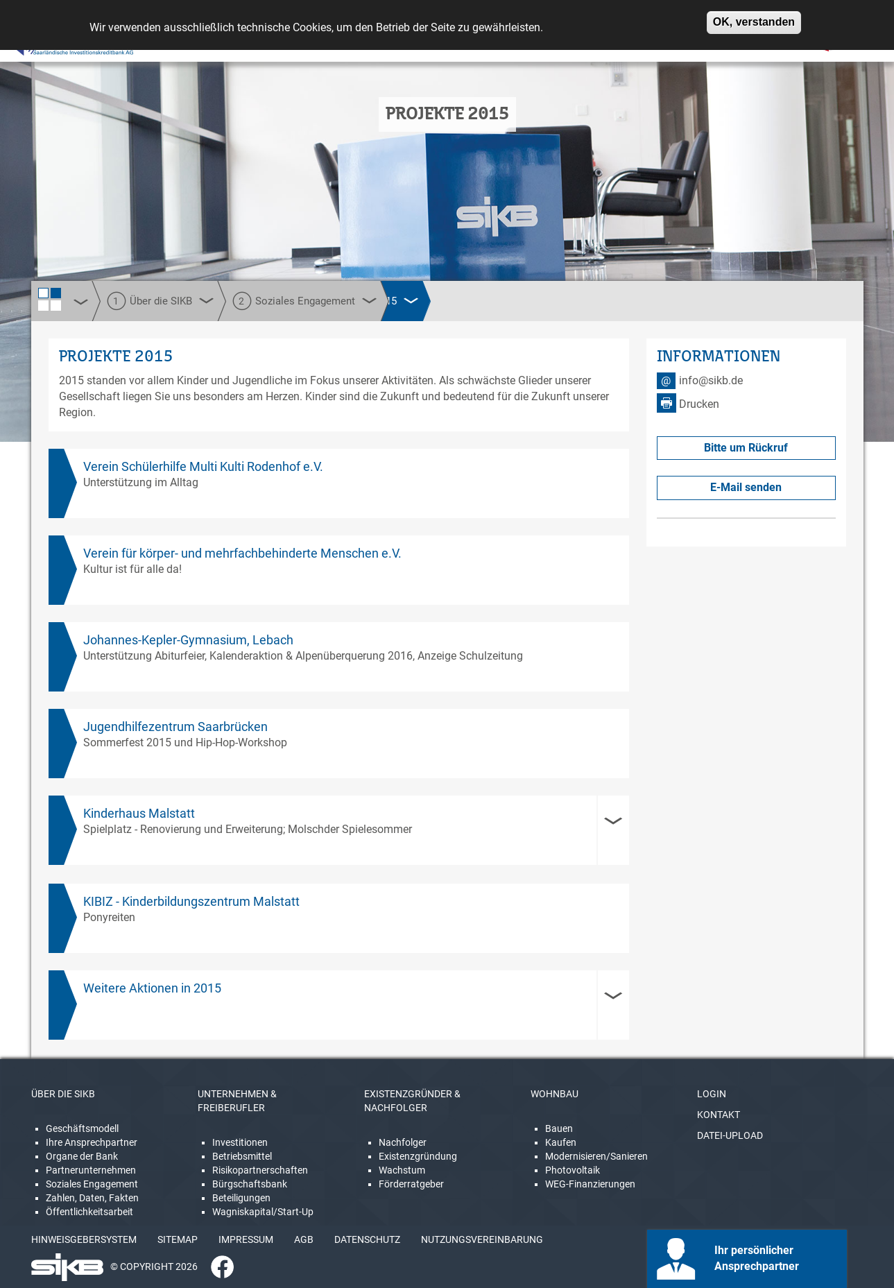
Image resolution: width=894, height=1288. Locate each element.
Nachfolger (403, 1142)
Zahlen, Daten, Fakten (92, 1197)
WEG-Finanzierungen (590, 1184)
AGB (303, 1239)
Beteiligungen (241, 1197)
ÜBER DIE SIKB (63, 1093)
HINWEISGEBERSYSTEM (84, 1239)
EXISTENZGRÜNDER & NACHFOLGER (412, 1100)
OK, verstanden (754, 17)
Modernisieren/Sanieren (596, 1156)
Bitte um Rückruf (746, 447)
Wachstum (402, 1170)
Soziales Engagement (92, 1184)
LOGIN (711, 1093)
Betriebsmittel (242, 1156)
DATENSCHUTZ (367, 1239)
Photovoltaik (572, 1170)
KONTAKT (718, 1114)
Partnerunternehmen (91, 1170)
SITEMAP (177, 1239)
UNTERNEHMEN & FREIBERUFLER (237, 1100)
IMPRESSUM (245, 1239)
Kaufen (560, 1142)
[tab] (339, 830)
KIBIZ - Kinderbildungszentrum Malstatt (191, 901)
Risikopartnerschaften (260, 1170)
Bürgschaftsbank (249, 1184)
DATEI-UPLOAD (730, 1135)
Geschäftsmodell (82, 1128)
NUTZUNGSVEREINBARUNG (482, 1239)
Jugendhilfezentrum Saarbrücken (175, 726)
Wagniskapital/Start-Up (262, 1211)
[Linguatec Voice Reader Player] (53, 45)
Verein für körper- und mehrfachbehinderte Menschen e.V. (242, 553)
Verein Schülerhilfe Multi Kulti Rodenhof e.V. (203, 466)
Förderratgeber (411, 1184)
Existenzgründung (418, 1156)
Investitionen (240, 1142)
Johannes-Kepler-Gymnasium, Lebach (188, 640)
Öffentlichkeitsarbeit (89, 1211)
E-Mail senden (746, 487)
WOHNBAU (554, 1093)
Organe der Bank (82, 1156)
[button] (339, 830)
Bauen (559, 1128)
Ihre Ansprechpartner (91, 1142)
